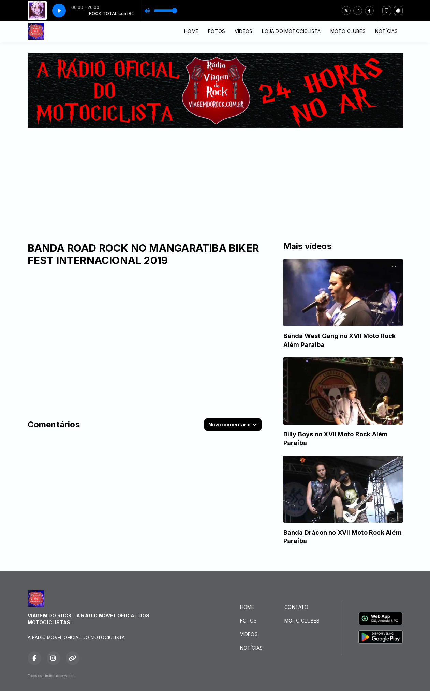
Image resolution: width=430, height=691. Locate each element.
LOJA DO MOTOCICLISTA (291, 31)
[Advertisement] (215, 179)
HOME (191, 31)
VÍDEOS (243, 31)
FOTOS (216, 31)
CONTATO (296, 607)
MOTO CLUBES (348, 31)
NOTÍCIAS (386, 31)
